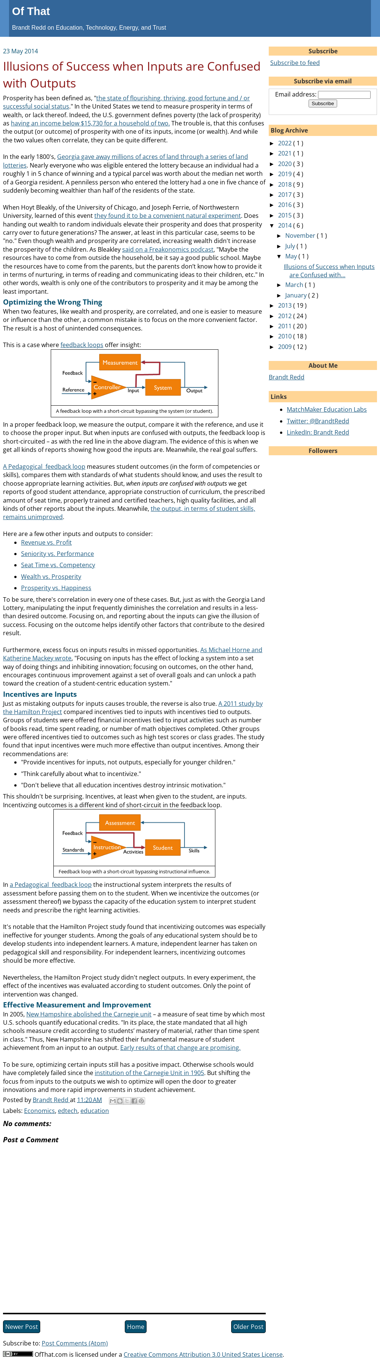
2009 (285, 347)
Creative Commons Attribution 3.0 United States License (203, 1354)
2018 (285, 184)
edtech (67, 1111)
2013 (285, 305)
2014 (285, 225)
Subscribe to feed (295, 63)
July (291, 246)
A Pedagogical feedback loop (44, 466)
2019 (285, 174)
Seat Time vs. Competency (58, 565)
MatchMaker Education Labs (327, 409)
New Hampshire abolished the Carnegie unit (88, 1014)
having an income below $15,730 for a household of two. (90, 123)
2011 (285, 326)
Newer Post (21, 1327)
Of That (31, 11)
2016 (285, 205)
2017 (285, 194)
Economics (39, 1111)
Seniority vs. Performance (57, 554)
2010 (285, 336)
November (301, 235)
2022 (285, 143)
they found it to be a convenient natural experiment (167, 215)
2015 (285, 215)
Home (135, 1327)
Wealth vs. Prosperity (51, 576)
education (94, 1111)
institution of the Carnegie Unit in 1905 (149, 1073)
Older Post (248, 1327)
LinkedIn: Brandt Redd (318, 432)
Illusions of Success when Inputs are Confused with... (329, 271)
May (291, 256)
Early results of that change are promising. (180, 1047)
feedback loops (82, 345)
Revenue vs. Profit (46, 542)
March (295, 285)
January (296, 295)
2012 (285, 316)
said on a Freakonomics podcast (167, 249)
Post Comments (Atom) (75, 1343)
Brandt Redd (286, 377)
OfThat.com (51, 1354)
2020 (285, 164)
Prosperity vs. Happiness (56, 588)
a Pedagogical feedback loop (51, 884)
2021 (285, 153)
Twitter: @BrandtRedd (318, 421)
